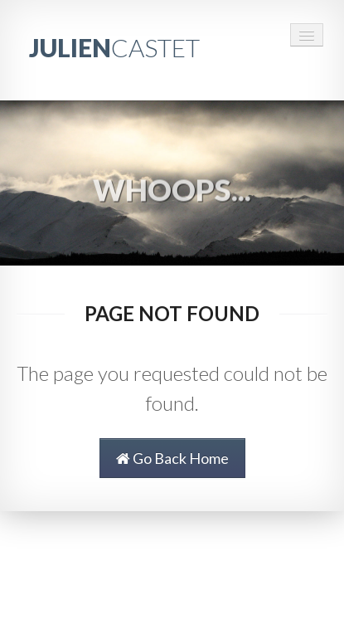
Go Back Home (172, 458)
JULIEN (114, 47)
